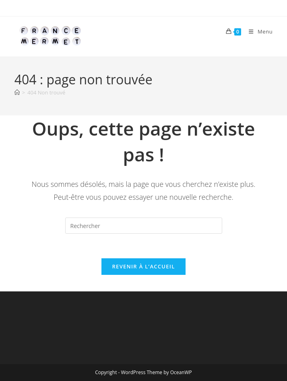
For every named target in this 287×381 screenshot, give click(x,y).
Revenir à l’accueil (143, 266)
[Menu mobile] (258, 31)
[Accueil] (17, 92)
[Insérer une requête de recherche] (143, 226)
